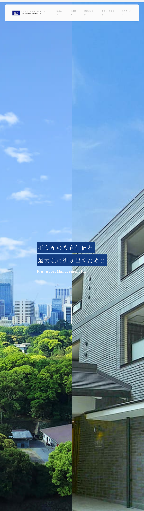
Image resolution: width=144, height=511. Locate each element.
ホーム (46, 13)
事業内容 (59, 13)
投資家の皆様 (89, 13)
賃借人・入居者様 (107, 13)
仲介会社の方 (126, 13)
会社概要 (73, 13)
